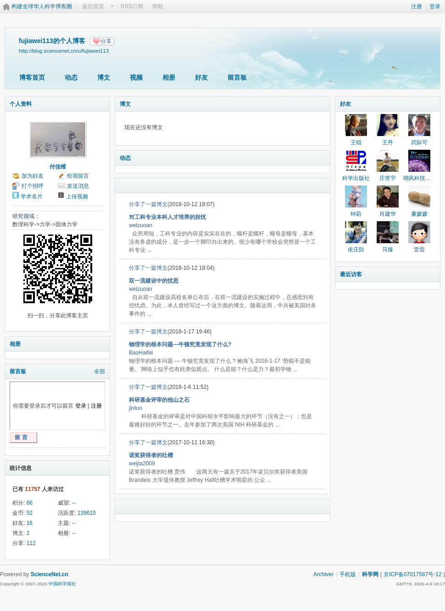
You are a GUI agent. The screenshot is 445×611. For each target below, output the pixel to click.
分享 (105, 41)
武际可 (419, 142)
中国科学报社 (62, 583)
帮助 (157, 6)
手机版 (347, 574)
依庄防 (356, 249)
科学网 (370, 574)
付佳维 (58, 167)
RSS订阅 (132, 6)
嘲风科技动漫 (419, 178)
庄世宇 (387, 178)
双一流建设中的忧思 (153, 281)
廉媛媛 (419, 214)
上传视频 (77, 196)
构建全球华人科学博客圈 (41, 6)
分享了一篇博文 (148, 204)
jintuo (135, 408)
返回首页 (93, 6)
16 (30, 523)
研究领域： (26, 216)
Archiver (323, 574)
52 (30, 513)
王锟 (356, 142)
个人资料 (21, 104)
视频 (136, 77)
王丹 (387, 142)
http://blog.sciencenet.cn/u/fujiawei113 (64, 51)
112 (31, 543)
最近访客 (351, 274)
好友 (201, 77)
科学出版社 (356, 178)
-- (74, 503)
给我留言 (78, 176)
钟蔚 (356, 214)
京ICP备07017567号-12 (413, 574)
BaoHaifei (141, 352)
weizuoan (140, 225)
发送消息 (78, 186)
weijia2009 (142, 463)
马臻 (387, 249)
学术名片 (32, 196)
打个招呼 (33, 186)
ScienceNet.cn (49, 574)
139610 (87, 513)
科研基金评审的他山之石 (159, 400)
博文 (103, 77)
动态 (71, 77)
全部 (99, 371)
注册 (416, 6)
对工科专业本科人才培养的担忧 (167, 217)
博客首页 (32, 77)
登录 (434, 6)
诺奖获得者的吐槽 (151, 455)
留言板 (237, 77)
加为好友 (33, 176)
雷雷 (419, 249)
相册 (168, 77)
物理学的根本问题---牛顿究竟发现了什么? (180, 344)
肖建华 (387, 214)
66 (30, 503)
